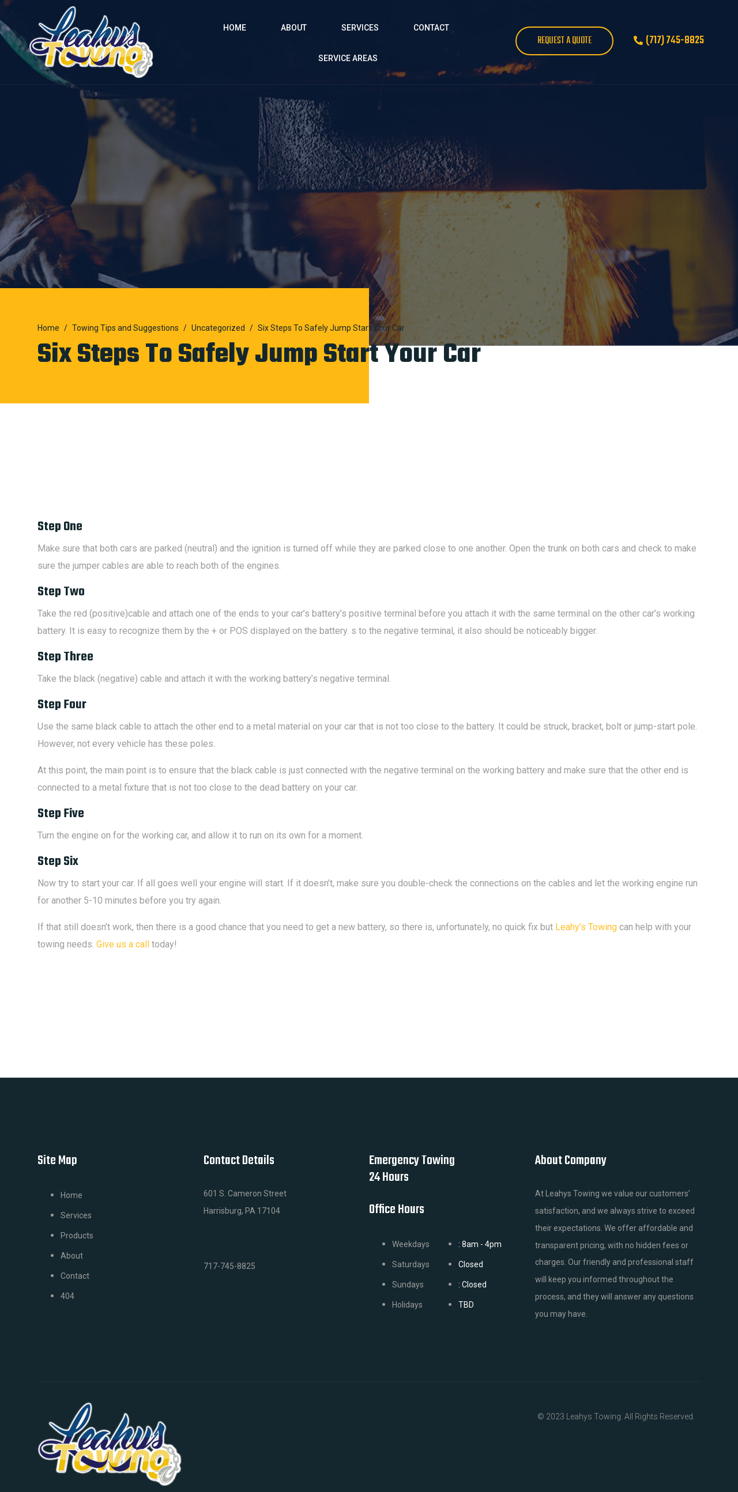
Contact (431, 27)
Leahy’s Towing (586, 926)
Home (234, 27)
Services (360, 27)
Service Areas (348, 58)
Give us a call (122, 944)
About (294, 27)
